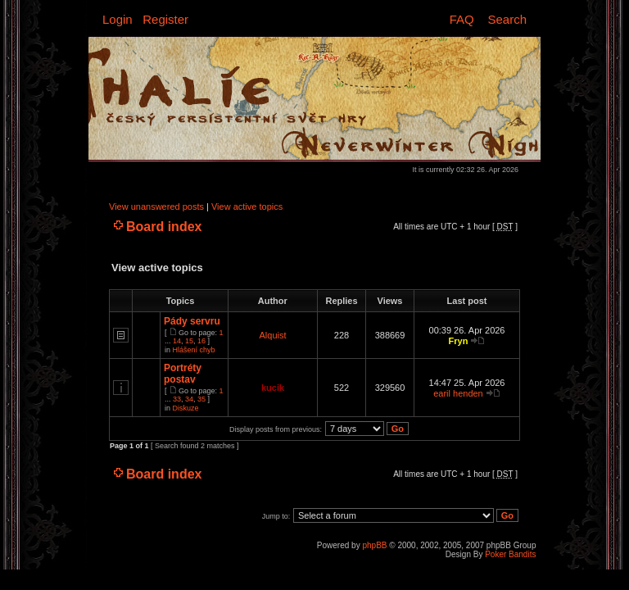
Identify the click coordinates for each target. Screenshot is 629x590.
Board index (163, 227)
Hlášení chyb (194, 350)
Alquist (272, 335)
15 (189, 341)
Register (165, 19)
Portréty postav (182, 373)
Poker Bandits (510, 554)
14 (177, 341)
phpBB (374, 545)
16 (201, 341)
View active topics (247, 206)
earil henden (458, 393)
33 (177, 399)
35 (201, 399)
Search (507, 19)
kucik (272, 388)
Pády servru (192, 321)
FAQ (462, 19)
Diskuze (186, 408)
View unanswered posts (156, 206)
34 (189, 399)
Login (117, 19)
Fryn (458, 341)
